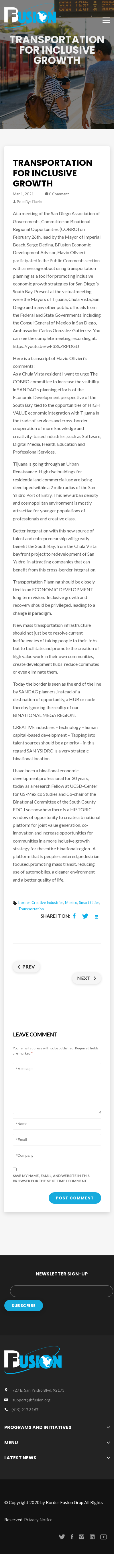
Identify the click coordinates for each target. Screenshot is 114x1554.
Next (86, 978)
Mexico (71, 902)
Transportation (31, 909)
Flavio (37, 201)
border (24, 902)
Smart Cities (89, 902)
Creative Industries (47, 902)
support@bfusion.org (31, 1399)
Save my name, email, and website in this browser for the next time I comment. (51, 1178)
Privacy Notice (38, 1519)
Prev (26, 966)
